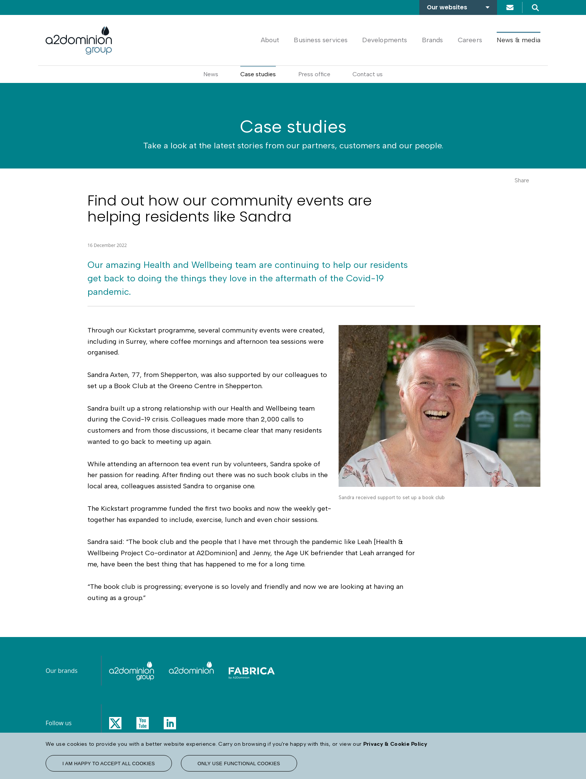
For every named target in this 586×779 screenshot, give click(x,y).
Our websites (447, 7)
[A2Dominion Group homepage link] (79, 40)
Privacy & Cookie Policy (395, 744)
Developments (384, 40)
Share (522, 180)
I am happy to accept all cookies (108, 763)
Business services (321, 40)
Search (535, 7)
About (270, 40)
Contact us (509, 7)
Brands (432, 40)
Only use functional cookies (239, 763)
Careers (470, 40)
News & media (518, 40)
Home (243, 40)
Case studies (258, 74)
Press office (314, 74)
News (210, 74)
